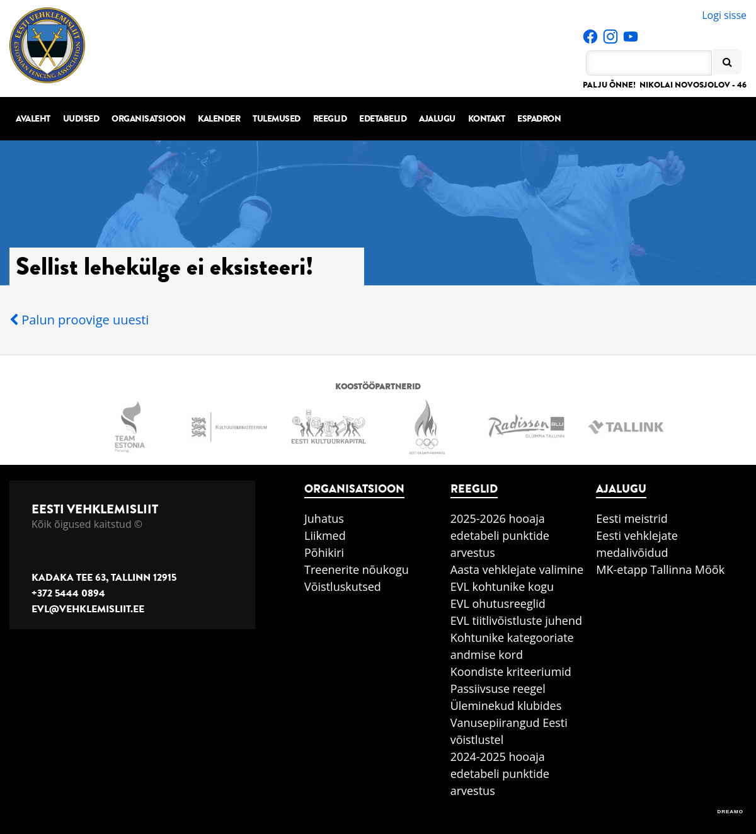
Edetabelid (382, 118)
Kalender (219, 118)
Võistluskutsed (342, 586)
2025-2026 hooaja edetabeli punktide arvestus (499, 535)
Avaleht (33, 118)
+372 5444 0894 (68, 593)
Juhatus (324, 518)
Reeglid (330, 118)
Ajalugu (437, 118)
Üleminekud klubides (506, 705)
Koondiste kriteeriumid (510, 671)
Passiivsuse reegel (498, 688)
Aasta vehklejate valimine (516, 569)
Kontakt (486, 118)
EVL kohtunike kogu (502, 586)
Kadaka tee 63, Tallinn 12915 (104, 577)
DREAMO (730, 811)
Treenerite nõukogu (356, 569)
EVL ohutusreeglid (498, 603)
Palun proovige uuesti (79, 319)
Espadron (539, 118)
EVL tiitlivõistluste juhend (516, 620)
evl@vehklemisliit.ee (88, 609)
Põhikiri (324, 552)
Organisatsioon (148, 118)
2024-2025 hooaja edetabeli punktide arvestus (499, 773)
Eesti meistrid (632, 518)
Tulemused (277, 118)
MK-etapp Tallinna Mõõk (660, 569)
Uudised (81, 118)
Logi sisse (724, 15)
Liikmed (325, 535)
